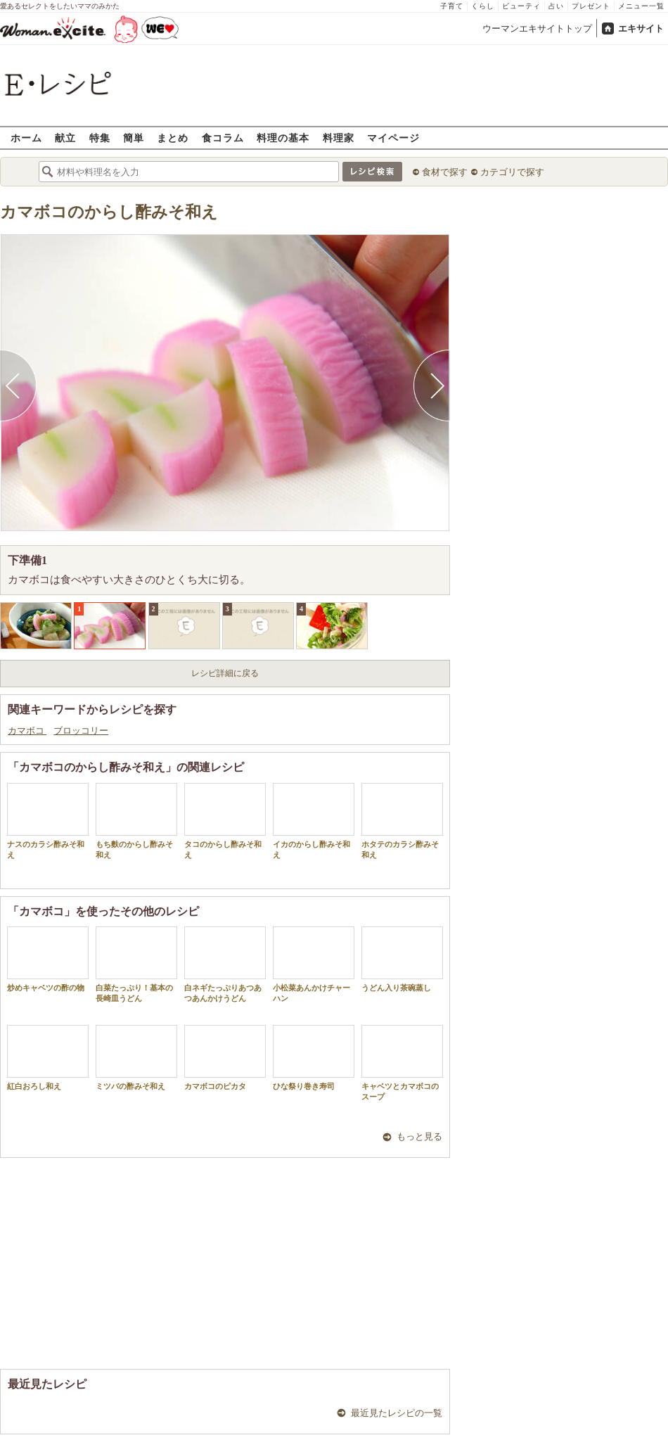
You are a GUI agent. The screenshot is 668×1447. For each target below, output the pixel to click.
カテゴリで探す (512, 172)
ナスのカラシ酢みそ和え (48, 821)
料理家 (338, 137)
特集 (99, 137)
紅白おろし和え (48, 1057)
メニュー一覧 (641, 6)
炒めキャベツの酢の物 (48, 959)
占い (556, 6)
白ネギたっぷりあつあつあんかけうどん (225, 964)
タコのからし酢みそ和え (225, 821)
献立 (65, 137)
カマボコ (27, 730)
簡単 (133, 137)
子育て (451, 6)
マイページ (393, 137)
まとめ (172, 137)
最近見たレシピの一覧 (396, 1413)
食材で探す (445, 172)
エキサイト (641, 28)
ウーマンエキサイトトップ (537, 28)
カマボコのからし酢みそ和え (109, 212)
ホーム (26, 137)
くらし (482, 6)
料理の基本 (283, 137)
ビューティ (521, 6)
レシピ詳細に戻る (225, 673)
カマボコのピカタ (225, 1057)
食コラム (223, 137)
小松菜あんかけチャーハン (313, 964)
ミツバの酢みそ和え (136, 1057)
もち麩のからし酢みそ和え (136, 821)
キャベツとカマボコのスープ (402, 1063)
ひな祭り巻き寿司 (313, 1057)
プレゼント (591, 6)
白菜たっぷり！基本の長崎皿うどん (136, 964)
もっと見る (419, 1136)
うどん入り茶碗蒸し (402, 959)
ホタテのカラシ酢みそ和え (402, 821)
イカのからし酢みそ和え (313, 821)
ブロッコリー (80, 730)
